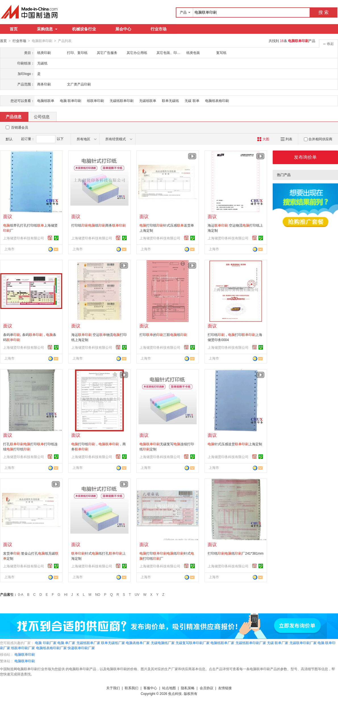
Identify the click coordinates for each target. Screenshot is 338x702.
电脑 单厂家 (66, 643)
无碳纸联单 (147, 101)
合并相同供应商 (318, 139)
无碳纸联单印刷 (121, 101)
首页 (14, 29)
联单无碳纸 (170, 101)
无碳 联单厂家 (277, 643)
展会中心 (123, 29)
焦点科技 (175, 693)
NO (97, 594)
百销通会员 (19, 127)
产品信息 (14, 116)
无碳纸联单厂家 (88, 643)
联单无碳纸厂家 (113, 643)
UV (137, 594)
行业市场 (158, 29)
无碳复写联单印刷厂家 (193, 643)
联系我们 (131, 688)
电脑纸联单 (45, 101)
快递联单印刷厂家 (81, 648)
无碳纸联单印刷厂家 (250, 643)
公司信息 (42, 116)
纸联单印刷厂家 (23, 648)
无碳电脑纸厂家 (163, 643)
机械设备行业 (84, 29)
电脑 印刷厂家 (45, 643)
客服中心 (150, 688)
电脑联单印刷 (24, 654)
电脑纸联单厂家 (222, 643)
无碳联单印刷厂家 (303, 643)
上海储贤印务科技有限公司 (23, 238)
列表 (286, 139)
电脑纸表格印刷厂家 (51, 648)
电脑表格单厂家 (138, 643)
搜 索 (323, 12)
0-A (20, 594)
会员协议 (206, 688)
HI (66, 594)
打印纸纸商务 (98, 225)
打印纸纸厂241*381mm (236, 553)
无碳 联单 (192, 101)
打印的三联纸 (163, 335)
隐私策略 (188, 688)
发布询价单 (305, 156)
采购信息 (47, 29)
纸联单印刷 (95, 101)
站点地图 (169, 688)
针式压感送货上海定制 (235, 444)
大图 (263, 139)
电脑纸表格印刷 (217, 101)
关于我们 (113, 688)
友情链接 (225, 688)
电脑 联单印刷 (70, 101)
